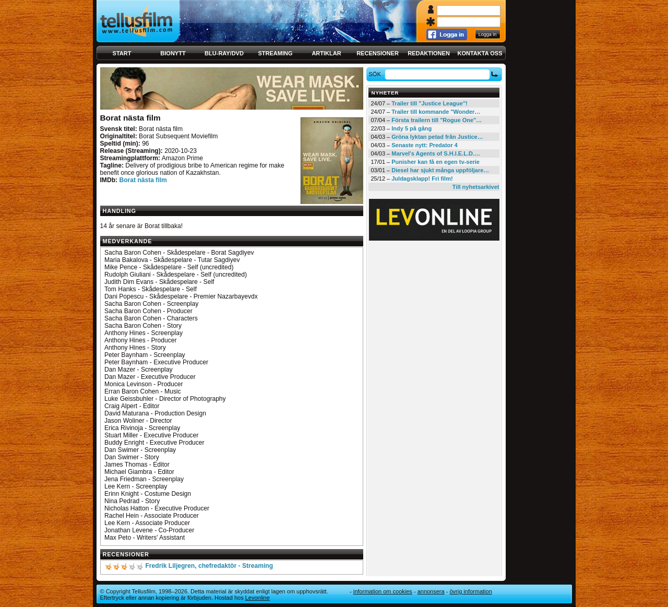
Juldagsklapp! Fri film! (421, 178)
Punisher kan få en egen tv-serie (435, 162)
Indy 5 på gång (411, 128)
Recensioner (377, 53)
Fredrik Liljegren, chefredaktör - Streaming (209, 565)
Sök (376, 74)
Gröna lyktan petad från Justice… (437, 137)
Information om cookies (382, 591)
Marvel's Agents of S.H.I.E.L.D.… (435, 153)
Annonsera (431, 591)
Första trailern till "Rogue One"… (436, 120)
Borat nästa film (142, 180)
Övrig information (470, 591)
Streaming (275, 53)
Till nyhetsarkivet (475, 187)
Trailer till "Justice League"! (429, 103)
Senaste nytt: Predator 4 (424, 145)
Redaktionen (429, 53)
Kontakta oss (480, 53)
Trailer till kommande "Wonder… (435, 112)
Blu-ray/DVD (224, 53)
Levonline (257, 597)
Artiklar (326, 53)
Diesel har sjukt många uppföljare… (440, 170)
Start (122, 53)
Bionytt (172, 53)
